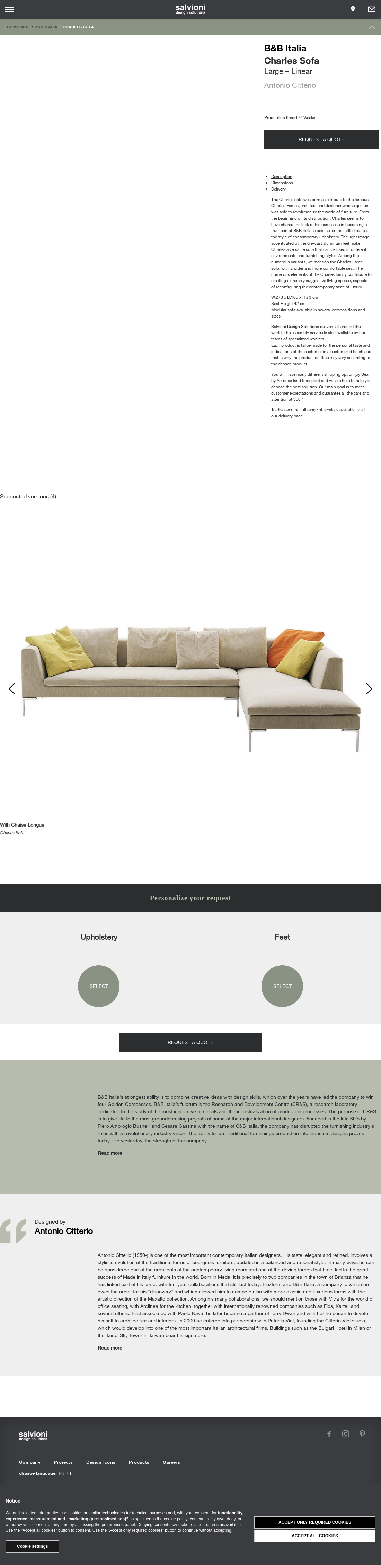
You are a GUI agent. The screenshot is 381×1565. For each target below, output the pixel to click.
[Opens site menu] (9, 9)
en (61, 1473)
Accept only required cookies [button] (314, 1522)
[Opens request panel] (371, 9)
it (71, 1473)
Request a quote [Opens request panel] (321, 139)
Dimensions (282, 182)
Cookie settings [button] (32, 1546)
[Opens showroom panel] (353, 9)
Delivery (278, 189)
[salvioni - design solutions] (190, 9)
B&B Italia (46, 26)
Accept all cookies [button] (315, 1535)
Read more (110, 1153)
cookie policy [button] (175, 1518)
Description (281, 176)
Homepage (18, 26)
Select (99, 986)
